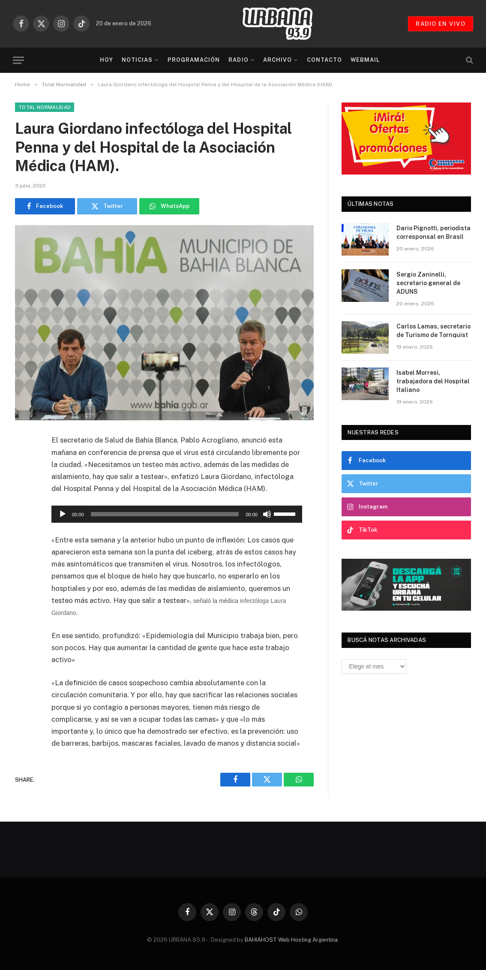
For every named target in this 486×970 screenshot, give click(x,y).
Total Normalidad (44, 107)
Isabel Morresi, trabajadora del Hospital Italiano (433, 381)
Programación (194, 60)
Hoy (106, 60)
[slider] (165, 514)
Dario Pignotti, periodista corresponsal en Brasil (433, 232)
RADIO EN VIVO (440, 24)
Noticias (137, 60)
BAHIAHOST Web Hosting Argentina (291, 940)
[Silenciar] (267, 514)
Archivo (277, 60)
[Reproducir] (62, 514)
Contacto (324, 60)
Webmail (365, 60)
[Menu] (18, 60)
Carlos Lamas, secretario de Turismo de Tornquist (433, 330)
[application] (176, 514)
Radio (238, 60)
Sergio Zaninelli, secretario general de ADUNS (428, 283)
